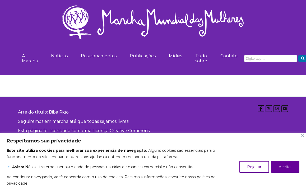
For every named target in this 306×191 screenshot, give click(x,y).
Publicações (143, 55)
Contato (229, 55)
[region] (153, 162)
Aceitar (285, 166)
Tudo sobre (201, 58)
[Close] (302, 135)
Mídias (175, 55)
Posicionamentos (99, 55)
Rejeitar (254, 166)
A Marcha (30, 58)
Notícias (59, 55)
